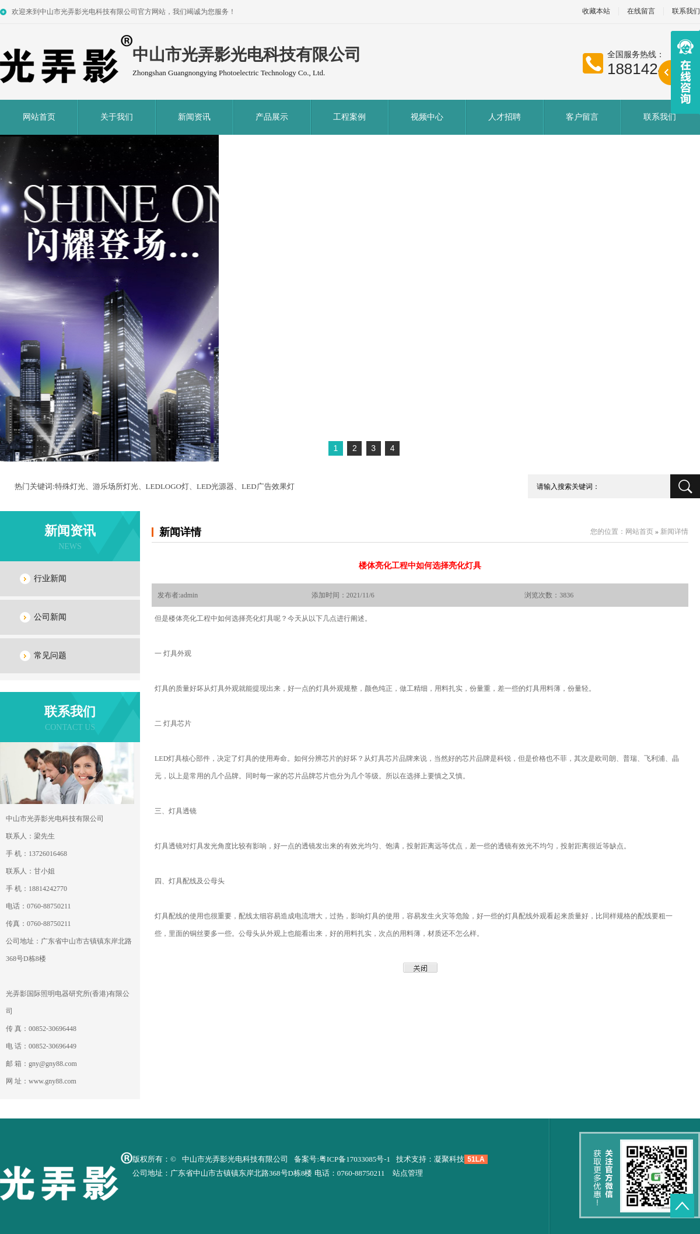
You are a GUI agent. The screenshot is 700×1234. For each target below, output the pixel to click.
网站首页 (39, 117)
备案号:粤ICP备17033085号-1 (342, 1159)
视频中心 (427, 117)
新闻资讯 (194, 117)
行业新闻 (50, 578)
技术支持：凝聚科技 (430, 1159)
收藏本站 (596, 11)
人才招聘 (504, 117)
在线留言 (641, 11)
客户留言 (582, 117)
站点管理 (408, 1173)
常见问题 (50, 655)
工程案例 (349, 117)
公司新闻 (50, 617)
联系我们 (659, 117)
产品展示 (272, 117)
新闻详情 (180, 532)
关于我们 (116, 117)
